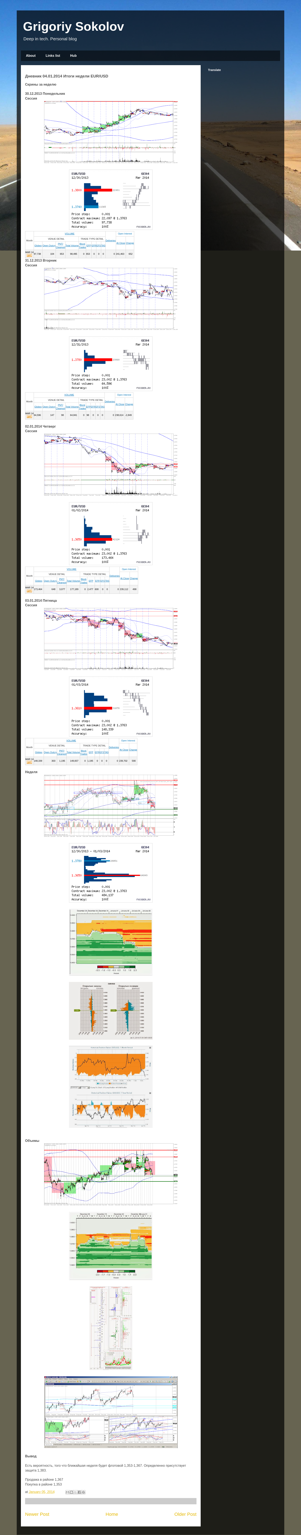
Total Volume (72, 245)
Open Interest (125, 233)
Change (130, 243)
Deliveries (111, 240)
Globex (38, 245)
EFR (94, 245)
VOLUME (69, 233)
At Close (120, 243)
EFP (89, 245)
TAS (103, 245)
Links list (53, 55)
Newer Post (37, 1514)
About (31, 55)
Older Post (185, 1514)
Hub (73, 55)
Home (112, 1514)
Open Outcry (48, 245)
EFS (98, 245)
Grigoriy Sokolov (73, 26)
